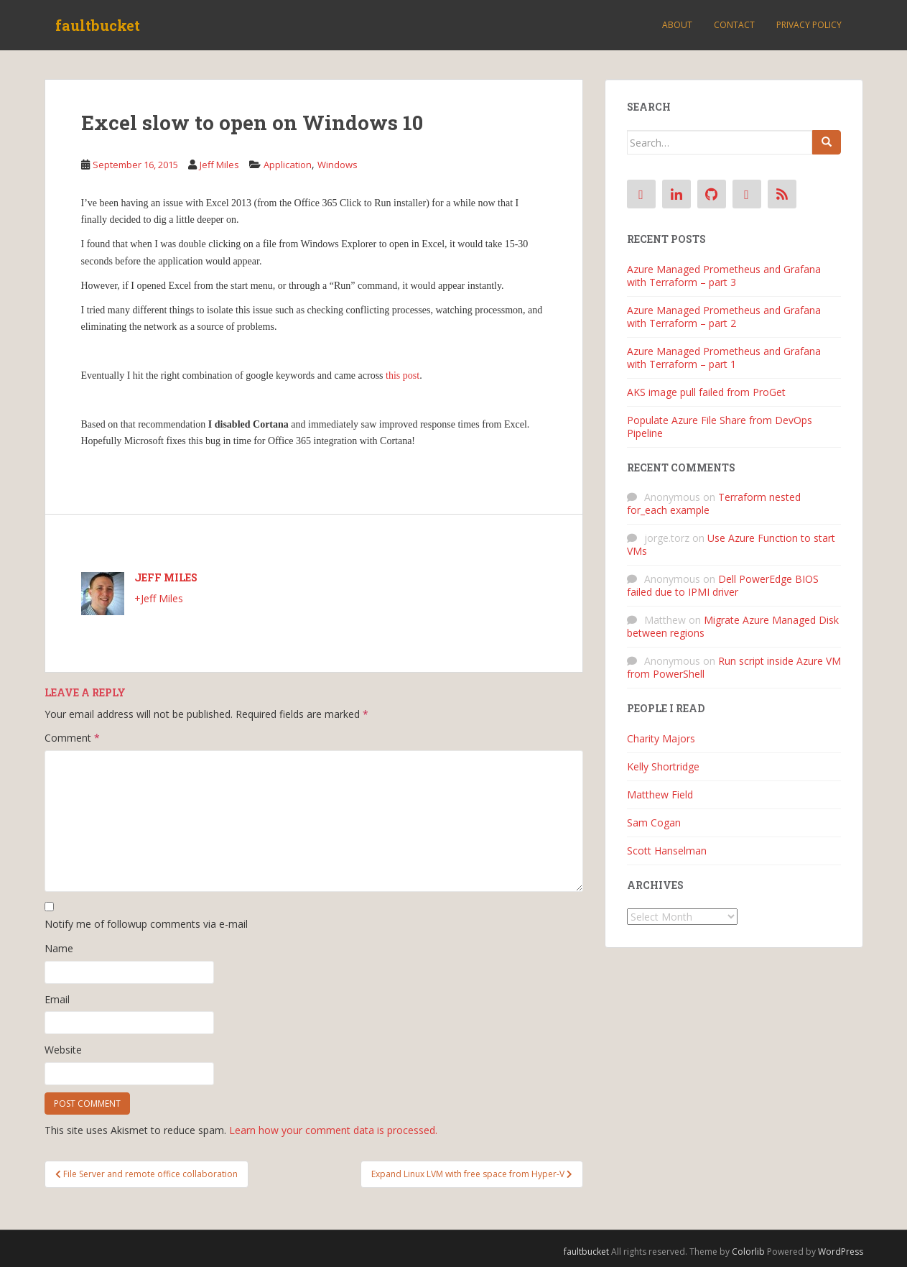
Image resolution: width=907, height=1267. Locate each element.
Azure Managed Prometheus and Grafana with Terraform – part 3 (724, 275)
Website (63, 1049)
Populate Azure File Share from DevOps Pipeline (719, 426)
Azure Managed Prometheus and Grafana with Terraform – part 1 (724, 357)
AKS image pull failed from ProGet (706, 392)
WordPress (840, 1251)
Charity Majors (661, 738)
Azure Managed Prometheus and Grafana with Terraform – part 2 (724, 316)
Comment (72, 738)
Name (59, 948)
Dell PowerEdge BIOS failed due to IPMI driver (723, 585)
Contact (734, 25)
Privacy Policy (809, 25)
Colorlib (748, 1251)
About (677, 25)
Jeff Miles (219, 164)
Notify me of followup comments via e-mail (146, 924)
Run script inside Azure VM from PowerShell (734, 667)
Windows (337, 164)
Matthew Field (660, 794)
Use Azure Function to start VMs (731, 544)
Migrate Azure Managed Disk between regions (733, 626)
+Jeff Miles (158, 598)
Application (288, 164)
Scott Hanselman (667, 850)
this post (402, 375)
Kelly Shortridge (663, 766)
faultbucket (97, 25)
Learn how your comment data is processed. (333, 1130)
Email (57, 999)
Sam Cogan (654, 822)
